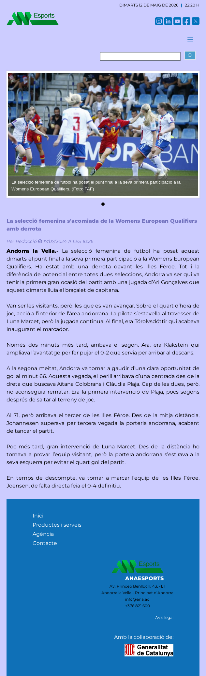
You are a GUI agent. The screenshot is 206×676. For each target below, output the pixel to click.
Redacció (26, 241)
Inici (38, 516)
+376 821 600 (137, 605)
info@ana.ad (137, 599)
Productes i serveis (57, 525)
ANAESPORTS (144, 578)
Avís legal (164, 617)
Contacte (45, 543)
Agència (43, 534)
